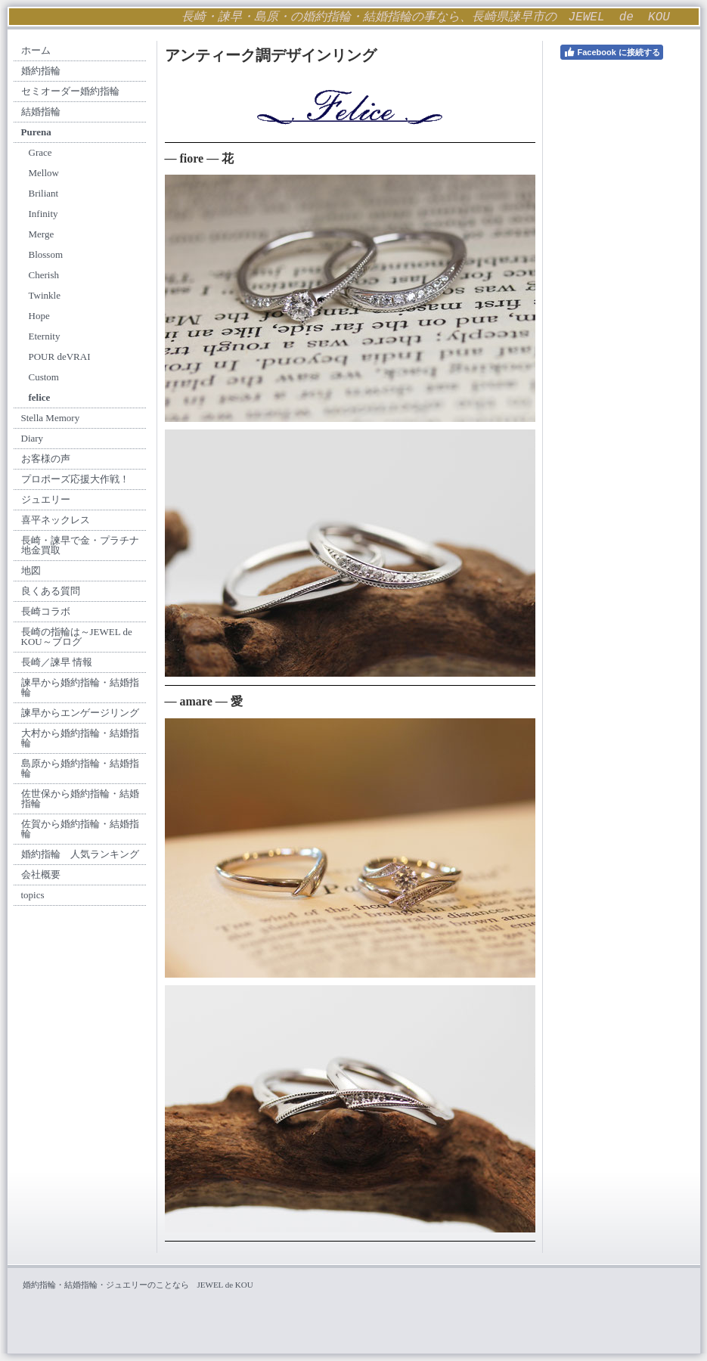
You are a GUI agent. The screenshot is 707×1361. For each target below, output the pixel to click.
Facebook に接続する (611, 52)
